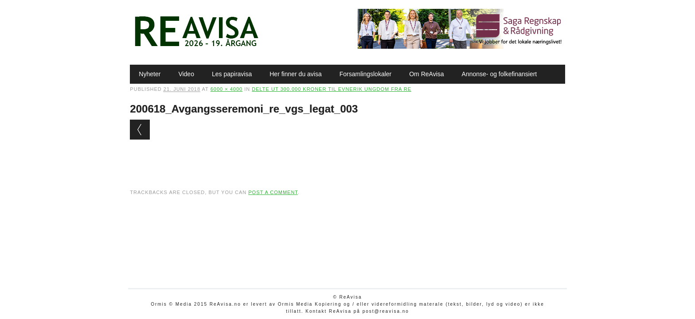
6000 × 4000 (226, 89)
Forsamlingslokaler (365, 74)
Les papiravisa (232, 74)
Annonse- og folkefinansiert (499, 74)
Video (186, 74)
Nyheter (149, 74)
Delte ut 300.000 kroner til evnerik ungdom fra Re (331, 89)
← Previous (140, 130)
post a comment (273, 192)
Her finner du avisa (295, 74)
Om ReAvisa (426, 74)
